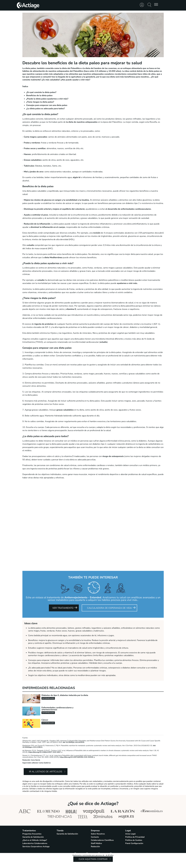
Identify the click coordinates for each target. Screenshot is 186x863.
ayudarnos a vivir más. (127, 283)
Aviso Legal (130, 834)
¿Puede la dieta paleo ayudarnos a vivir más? (47, 98)
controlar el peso (40, 214)
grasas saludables (65, 409)
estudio (30, 245)
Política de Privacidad (134, 837)
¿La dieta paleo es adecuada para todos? (45, 108)
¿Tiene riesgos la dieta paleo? (40, 102)
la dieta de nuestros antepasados (82, 122)
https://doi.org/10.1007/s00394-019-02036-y (77, 757)
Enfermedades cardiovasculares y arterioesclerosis (57, 708)
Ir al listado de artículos (45, 771)
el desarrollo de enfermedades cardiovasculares (128, 209)
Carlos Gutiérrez (45, 763)
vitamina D (71, 309)
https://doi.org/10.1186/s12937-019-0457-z (45, 752)
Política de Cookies (133, 840)
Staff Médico (96, 843)
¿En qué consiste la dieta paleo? (41, 92)
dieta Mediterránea (53, 257)
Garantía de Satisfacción (33, 837)
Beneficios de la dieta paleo (39, 95)
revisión (96, 232)
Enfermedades (48, 698)
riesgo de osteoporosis (113, 456)
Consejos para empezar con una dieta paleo (46, 105)
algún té (76, 177)
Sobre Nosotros (98, 834)
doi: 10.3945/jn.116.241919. (74, 742)
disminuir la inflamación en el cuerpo (48, 227)
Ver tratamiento (62, 607)
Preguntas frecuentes (31, 834)
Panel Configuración (134, 843)
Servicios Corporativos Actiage (36, 846)
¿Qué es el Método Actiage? (34, 840)
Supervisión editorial (30, 763)
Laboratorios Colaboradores (34, 843)
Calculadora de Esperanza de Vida (109, 607)
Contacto (95, 837)
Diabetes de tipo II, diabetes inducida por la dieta (65, 695)
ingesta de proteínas (44, 324)
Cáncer (45, 720)
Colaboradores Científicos (102, 840)
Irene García (35, 760)
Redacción (26, 760)
